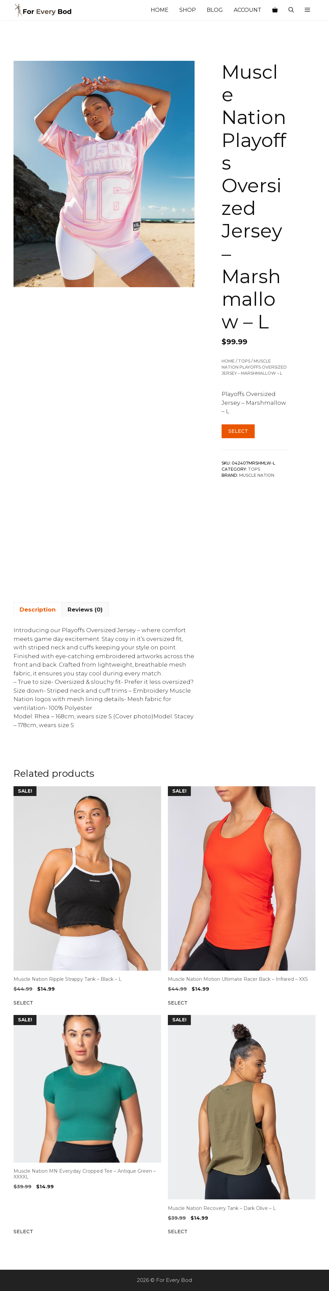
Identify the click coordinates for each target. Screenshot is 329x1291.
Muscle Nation (256, 475)
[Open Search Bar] (291, 10)
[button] (307, 10)
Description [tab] (38, 609)
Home (160, 10)
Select (238, 431)
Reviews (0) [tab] (85, 609)
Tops (244, 361)
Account (247, 10)
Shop (187, 10)
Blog (215, 10)
